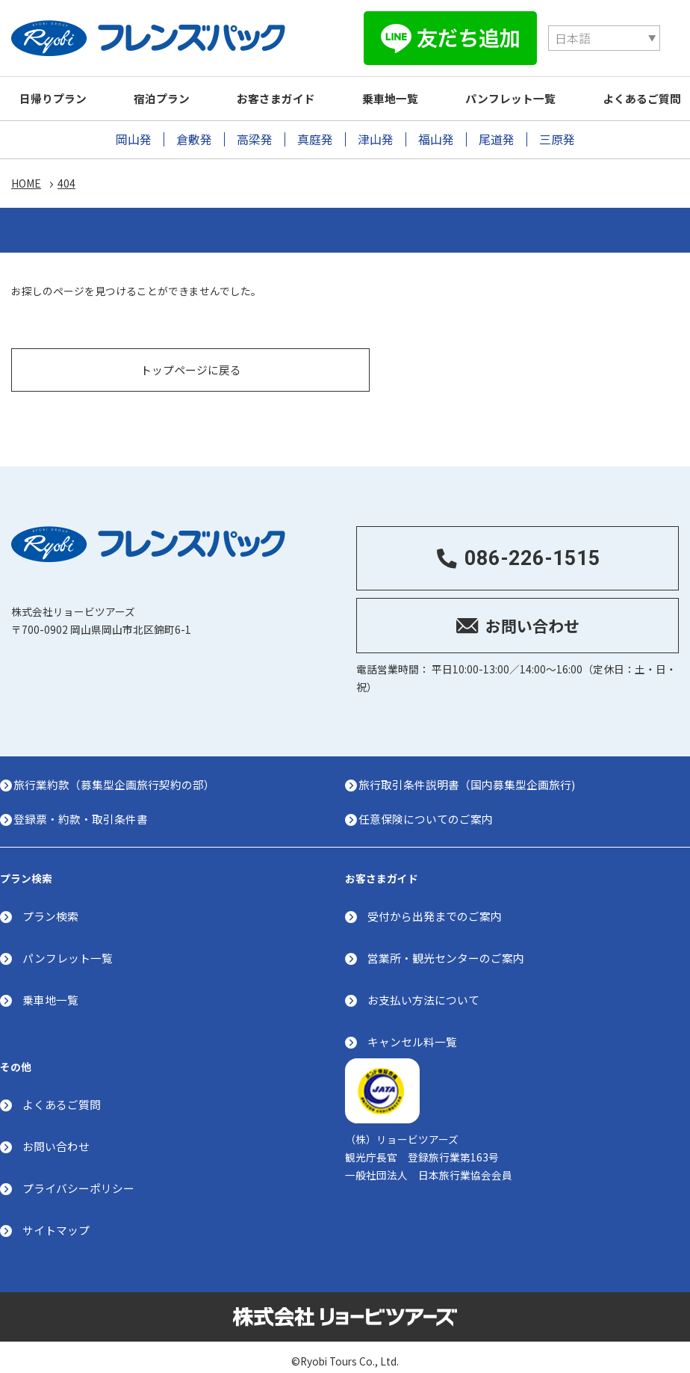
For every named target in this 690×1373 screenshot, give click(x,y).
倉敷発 (194, 130)
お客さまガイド (289, 89)
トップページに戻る (190, 352)
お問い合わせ (56, 1134)
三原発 (557, 130)
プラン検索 (50, 903)
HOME (26, 174)
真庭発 (315, 130)
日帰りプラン (56, 89)
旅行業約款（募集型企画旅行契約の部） (119, 769)
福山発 (436, 130)
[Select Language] (455, 33)
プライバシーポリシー (78, 1176)
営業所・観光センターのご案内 (445, 944)
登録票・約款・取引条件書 (85, 804)
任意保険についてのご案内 (430, 804)
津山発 (376, 130)
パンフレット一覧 (534, 89)
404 (66, 174)
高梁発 (255, 130)
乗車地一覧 (409, 89)
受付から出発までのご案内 (434, 903)
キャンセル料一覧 (412, 1028)
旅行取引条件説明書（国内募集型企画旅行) (471, 769)
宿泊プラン (170, 89)
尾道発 (497, 130)
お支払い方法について (423, 986)
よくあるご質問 (61, 1093)
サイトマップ (56, 1218)
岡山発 (134, 130)
